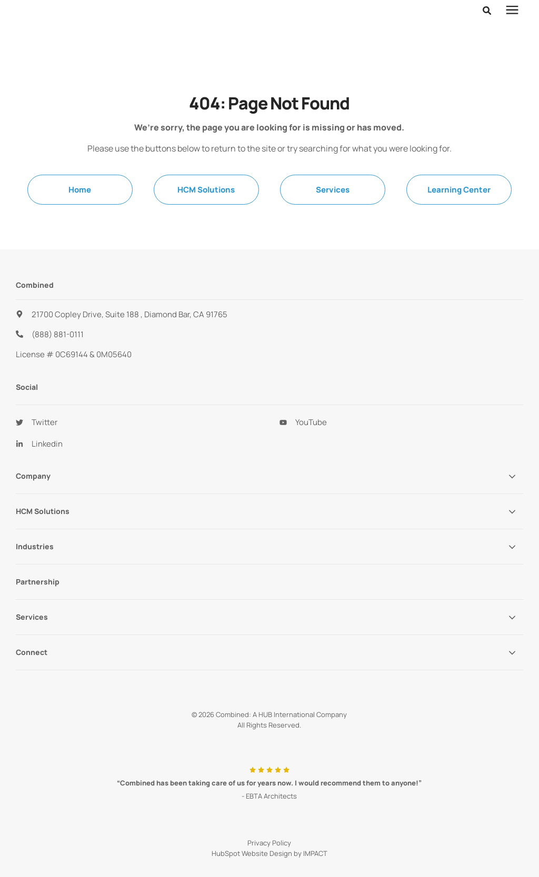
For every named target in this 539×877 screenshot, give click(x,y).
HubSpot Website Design (252, 853)
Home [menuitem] (79, 189)
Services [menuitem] (333, 189)
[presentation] (512, 23)
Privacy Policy (269, 843)
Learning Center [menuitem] (459, 189)
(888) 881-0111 (58, 334)
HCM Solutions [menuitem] (206, 189)
